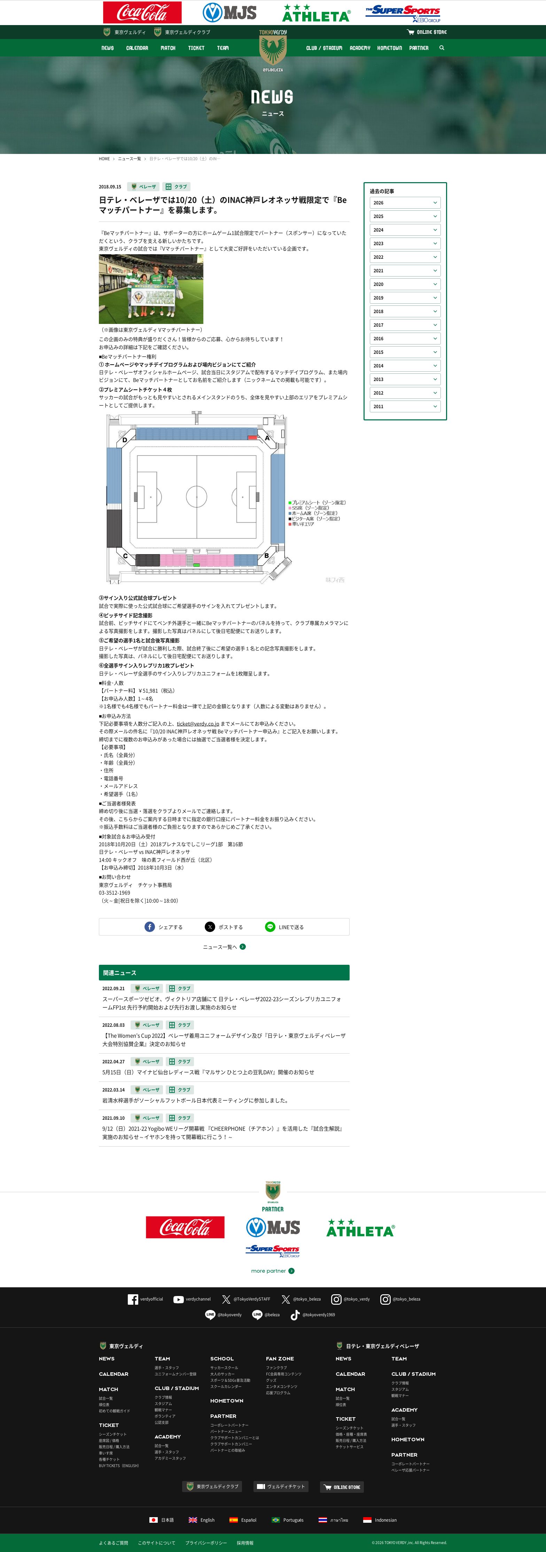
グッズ (271, 1380)
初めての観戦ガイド (114, 1410)
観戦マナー (163, 1409)
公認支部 (162, 1422)
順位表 (104, 1404)
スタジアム (163, 1403)
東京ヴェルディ (130, 32)
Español (243, 1520)
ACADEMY (360, 48)
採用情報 (245, 1543)
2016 (378, 338)
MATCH (168, 48)
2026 (378, 203)
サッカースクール (224, 1367)
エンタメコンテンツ (281, 1386)
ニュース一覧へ (220, 946)
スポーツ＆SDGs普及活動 (230, 1380)
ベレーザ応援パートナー (410, 1470)
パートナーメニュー (226, 1431)
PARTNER (419, 48)
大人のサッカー (222, 1373)
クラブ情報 (163, 1397)
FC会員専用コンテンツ (284, 1373)
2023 (378, 243)
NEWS (108, 48)
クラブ (180, 187)
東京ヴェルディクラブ (187, 32)
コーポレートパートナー (229, 1425)
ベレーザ (147, 187)
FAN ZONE (280, 1358)
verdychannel (192, 1299)
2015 (378, 352)
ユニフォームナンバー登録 (175, 1373)
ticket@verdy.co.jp (198, 723)
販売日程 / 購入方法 (114, 1446)
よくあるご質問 (113, 1543)
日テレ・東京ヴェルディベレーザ (382, 1345)
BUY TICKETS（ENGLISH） (120, 1465)
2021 (378, 270)
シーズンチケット (113, 1434)
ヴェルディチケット (286, 1486)
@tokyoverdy (223, 1315)
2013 (378, 379)
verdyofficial (145, 1299)
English (201, 1520)
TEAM (223, 48)
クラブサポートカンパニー (231, 1443)
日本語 (161, 1520)
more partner (268, 1270)
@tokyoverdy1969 (312, 1315)
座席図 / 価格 (109, 1440)
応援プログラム (278, 1392)
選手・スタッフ (167, 1367)
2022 (378, 257)
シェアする (170, 926)
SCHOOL (222, 1358)
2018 (378, 311)
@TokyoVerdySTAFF (245, 1299)
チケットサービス (350, 1446)
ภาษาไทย (333, 1520)
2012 (378, 393)
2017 (378, 325)
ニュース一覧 (129, 159)
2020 (378, 284)
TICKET (196, 48)
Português (288, 1520)
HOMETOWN (389, 48)
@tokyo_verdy (350, 1299)
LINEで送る (291, 926)
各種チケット (109, 1459)
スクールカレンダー (226, 1386)
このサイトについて (157, 1543)
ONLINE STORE (432, 31)
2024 (378, 230)
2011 (378, 406)
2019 (378, 298)
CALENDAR (137, 48)
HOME (104, 159)
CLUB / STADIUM (324, 48)
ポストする (231, 926)
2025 (378, 216)
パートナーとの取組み (227, 1450)
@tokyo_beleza (301, 1299)
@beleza (266, 1315)
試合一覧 (106, 1398)
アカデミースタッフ (170, 1458)
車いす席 (106, 1453)
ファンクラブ (276, 1367)
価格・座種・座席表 (351, 1434)
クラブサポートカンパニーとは (234, 1437)
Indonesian (380, 1520)
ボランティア (165, 1416)
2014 (378, 366)
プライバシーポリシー (206, 1543)
